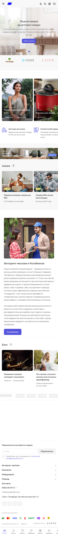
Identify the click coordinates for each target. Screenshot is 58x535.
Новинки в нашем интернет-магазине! (14, 375)
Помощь (5, 479)
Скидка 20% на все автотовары (44, 196)
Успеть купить (29, 41)
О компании (12, 332)
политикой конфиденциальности (23, 457)
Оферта (24, 524)
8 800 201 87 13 (8, 488)
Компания (6, 470)
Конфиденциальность (10, 524)
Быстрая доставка (17, 129)
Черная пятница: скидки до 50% (17, 196)
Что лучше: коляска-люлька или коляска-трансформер (46, 377)
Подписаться (47, 451)
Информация (8, 474)
